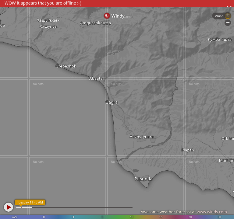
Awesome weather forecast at (183, 211)
